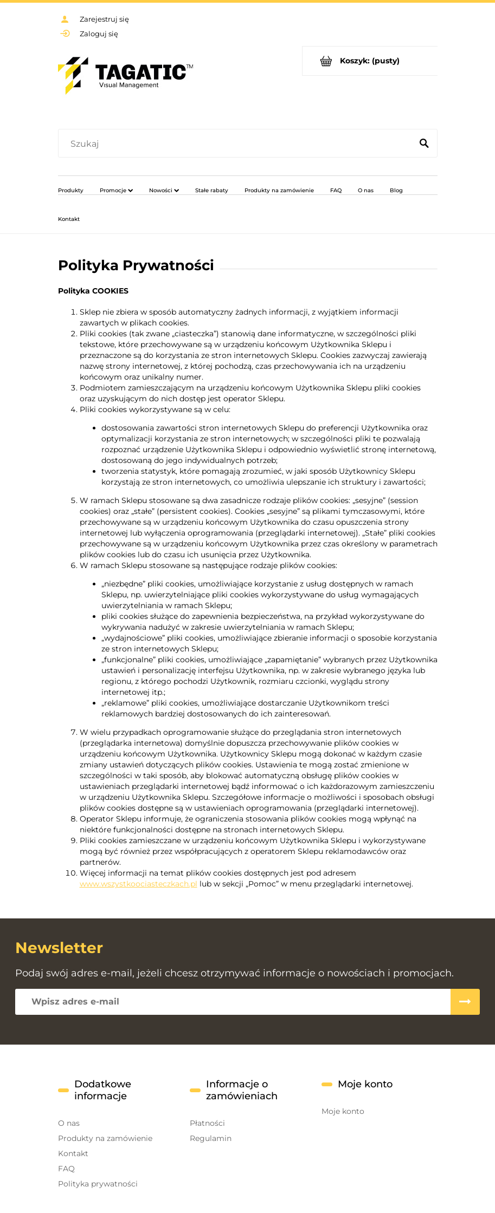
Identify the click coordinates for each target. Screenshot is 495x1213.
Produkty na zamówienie (105, 1138)
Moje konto (343, 1111)
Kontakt (73, 1153)
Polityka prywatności (98, 1184)
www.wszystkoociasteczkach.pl (138, 884)
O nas (69, 1123)
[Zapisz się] (465, 1002)
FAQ (66, 1168)
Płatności (207, 1123)
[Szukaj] (424, 144)
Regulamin (211, 1138)
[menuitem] (70, 190)
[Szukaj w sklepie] (237, 144)
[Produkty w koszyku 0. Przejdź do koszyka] (370, 61)
